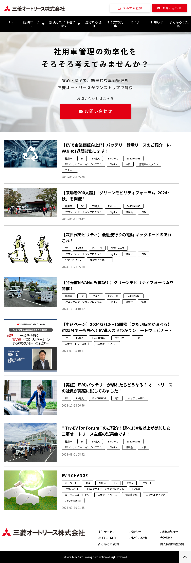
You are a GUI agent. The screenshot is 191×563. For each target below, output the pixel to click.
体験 (128, 164)
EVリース (113, 158)
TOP (10, 22)
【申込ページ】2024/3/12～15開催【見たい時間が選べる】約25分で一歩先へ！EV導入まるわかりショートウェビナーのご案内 (117, 327)
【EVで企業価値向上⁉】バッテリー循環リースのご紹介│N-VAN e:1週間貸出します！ (116, 148)
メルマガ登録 (132, 8)
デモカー (70, 170)
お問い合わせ (172, 8)
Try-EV (113, 164)
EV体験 (136, 488)
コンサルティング (155, 494)
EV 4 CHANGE (75, 475)
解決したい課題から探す (62, 24)
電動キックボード (100, 259)
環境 (87, 483)
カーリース (71, 483)
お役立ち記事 (115, 24)
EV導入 (96, 158)
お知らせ (156, 22)
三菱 (137, 337)
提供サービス (31, 24)
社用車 (68, 158)
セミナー (136, 22)
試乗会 (129, 212)
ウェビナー (121, 337)
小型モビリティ (73, 259)
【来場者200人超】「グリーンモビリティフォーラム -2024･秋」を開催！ (115, 196)
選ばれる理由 (93, 24)
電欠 (117, 398)
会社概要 (166, 538)
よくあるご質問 (179, 24)
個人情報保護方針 (172, 544)
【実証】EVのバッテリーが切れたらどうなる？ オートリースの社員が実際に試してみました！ (117, 388)
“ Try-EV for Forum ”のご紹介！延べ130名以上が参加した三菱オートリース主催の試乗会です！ (116, 431)
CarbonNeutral (73, 500)
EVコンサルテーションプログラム (83, 164)
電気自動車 (131, 494)
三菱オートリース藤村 (77, 343)
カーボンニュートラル (77, 494)
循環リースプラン (148, 164)
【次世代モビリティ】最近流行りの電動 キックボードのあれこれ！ (117, 238)
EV (82, 158)
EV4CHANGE (133, 158)
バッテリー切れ (136, 398)
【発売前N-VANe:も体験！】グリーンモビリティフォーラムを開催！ (118, 285)
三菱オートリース (107, 343)
